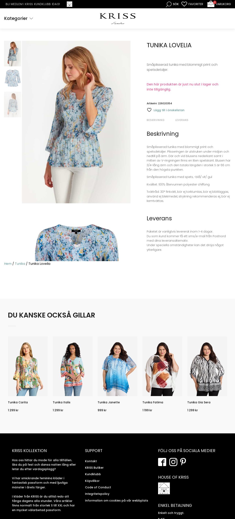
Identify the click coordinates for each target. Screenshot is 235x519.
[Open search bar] (172, 4)
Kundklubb (93, 474)
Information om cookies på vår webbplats (116, 501)
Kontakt (91, 461)
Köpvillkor (92, 481)
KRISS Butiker (94, 468)
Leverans (182, 120)
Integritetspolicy (97, 494)
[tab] (160, 120)
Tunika (20, 263)
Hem (8, 263)
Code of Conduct (98, 487)
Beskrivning (156, 120)
